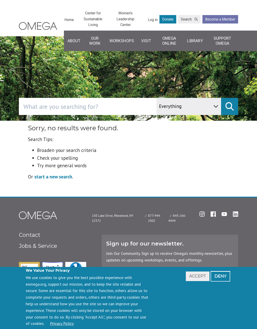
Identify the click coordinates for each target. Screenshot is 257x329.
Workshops (121, 40)
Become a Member (220, 19)
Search (186, 19)
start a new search (53, 177)
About (74, 40)
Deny (220, 276)
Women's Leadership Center (125, 19)
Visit (146, 40)
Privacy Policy (62, 323)
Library (195, 40)
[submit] (229, 106)
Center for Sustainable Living (93, 19)
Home (69, 20)
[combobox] (107, 106)
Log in (153, 20)
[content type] (188, 106)
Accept (197, 276)
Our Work (95, 41)
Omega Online (169, 41)
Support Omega (222, 41)
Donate (168, 19)
